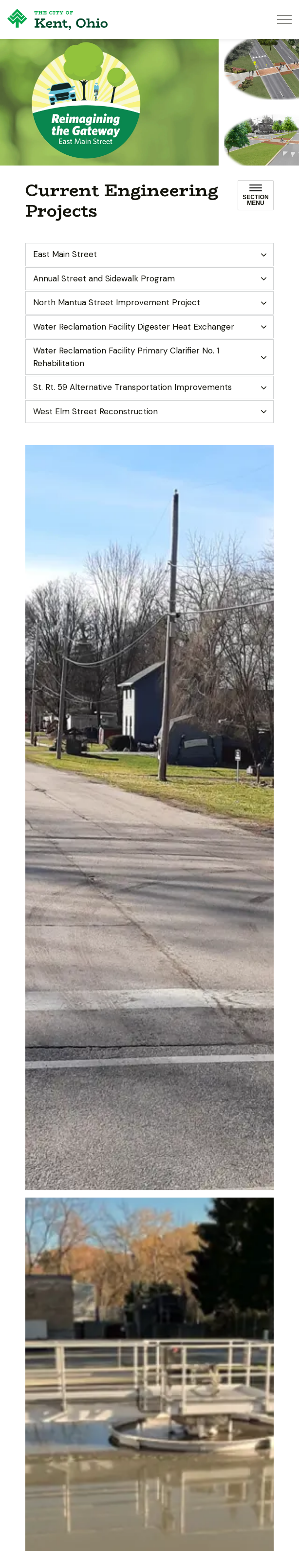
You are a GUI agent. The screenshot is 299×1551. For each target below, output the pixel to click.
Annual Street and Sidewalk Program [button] (104, 278)
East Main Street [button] (65, 254)
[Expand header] (284, 19)
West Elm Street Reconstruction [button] (95, 411)
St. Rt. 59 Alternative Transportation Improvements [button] (132, 387)
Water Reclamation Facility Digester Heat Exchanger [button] (133, 326)
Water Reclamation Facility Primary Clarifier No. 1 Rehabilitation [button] (126, 357)
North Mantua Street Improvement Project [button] (116, 302)
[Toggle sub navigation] (256, 195)
